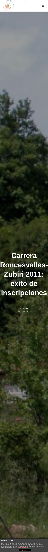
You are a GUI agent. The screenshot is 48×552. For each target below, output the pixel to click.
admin (25, 308)
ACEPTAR (25, 550)
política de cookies (23, 548)
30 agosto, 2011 (24, 311)
